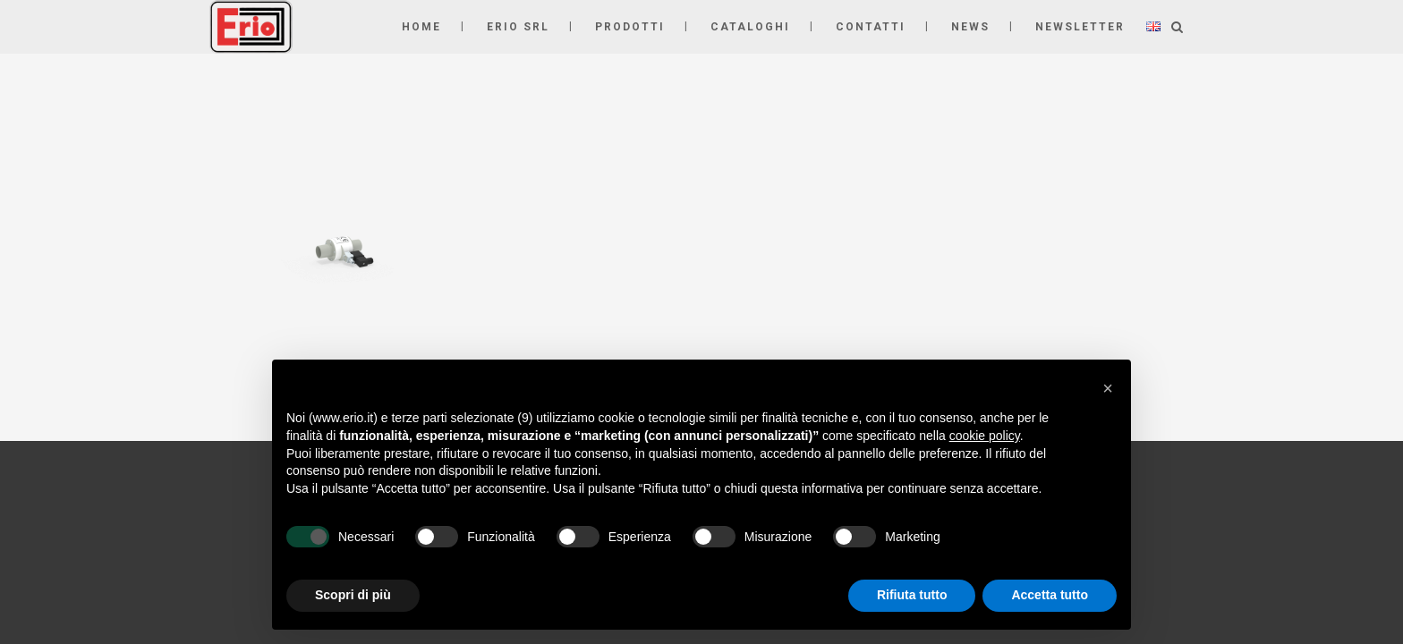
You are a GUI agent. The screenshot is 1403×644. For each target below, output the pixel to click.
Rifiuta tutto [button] (912, 595)
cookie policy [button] (984, 435)
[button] (1107, 388)
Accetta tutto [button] (1049, 595)
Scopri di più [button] (353, 595)
